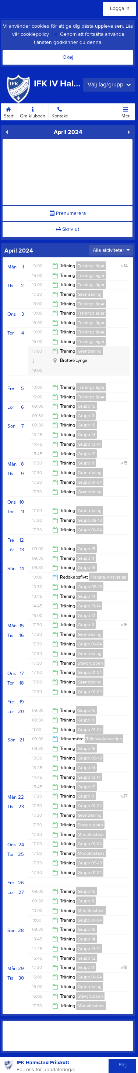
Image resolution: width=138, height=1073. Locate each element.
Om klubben (32, 111)
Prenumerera (68, 213)
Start (9, 111)
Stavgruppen (90, 663)
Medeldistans (91, 834)
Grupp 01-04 (90, 482)
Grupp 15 (86, 406)
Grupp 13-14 (89, 444)
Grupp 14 (86, 435)
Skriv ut (67, 229)
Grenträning (90, 294)
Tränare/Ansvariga (108, 577)
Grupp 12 (86, 454)
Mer (125, 111)
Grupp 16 (86, 425)
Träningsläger (91, 266)
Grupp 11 (86, 416)
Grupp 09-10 (90, 520)
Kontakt (60, 111)
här (53, 34)
